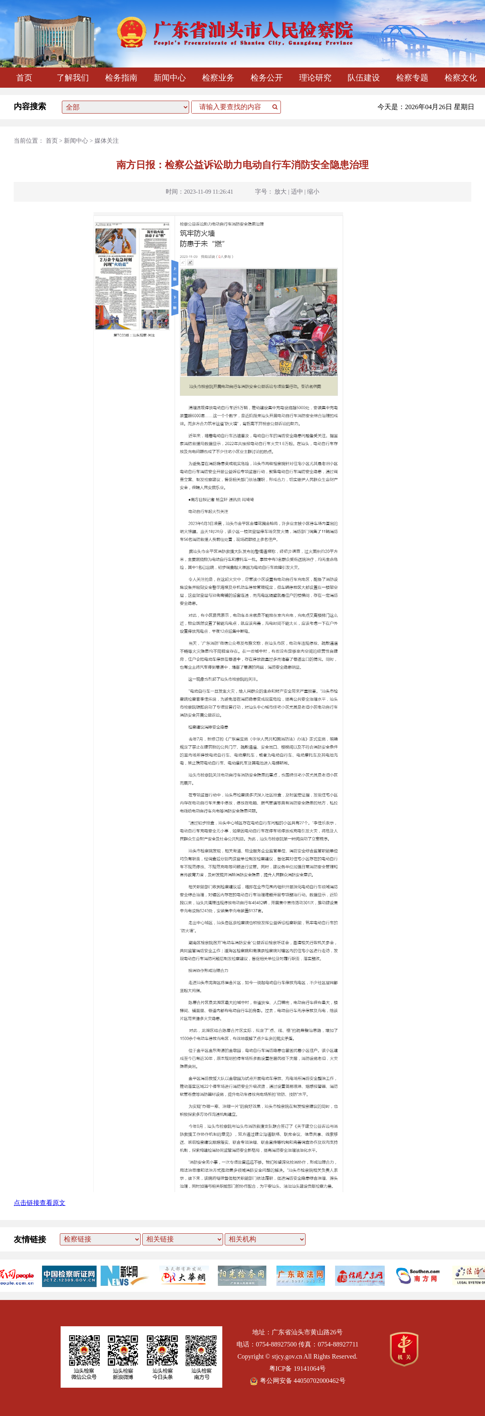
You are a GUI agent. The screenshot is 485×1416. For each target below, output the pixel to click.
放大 (280, 191)
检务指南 (121, 77)
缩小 (313, 191)
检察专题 (412, 77)
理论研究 (315, 77)
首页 (24, 77)
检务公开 (267, 77)
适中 (297, 191)
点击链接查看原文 (39, 1202)
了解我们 (73, 77)
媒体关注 (107, 140)
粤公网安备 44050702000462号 (298, 1380)
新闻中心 (170, 77)
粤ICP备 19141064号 (297, 1368)
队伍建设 (364, 77)
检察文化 (461, 77)
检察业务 (218, 77)
